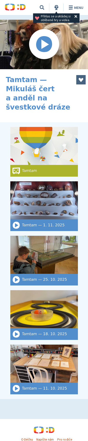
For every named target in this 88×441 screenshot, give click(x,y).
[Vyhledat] (42, 7)
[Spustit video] (44, 44)
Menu (75, 7)
